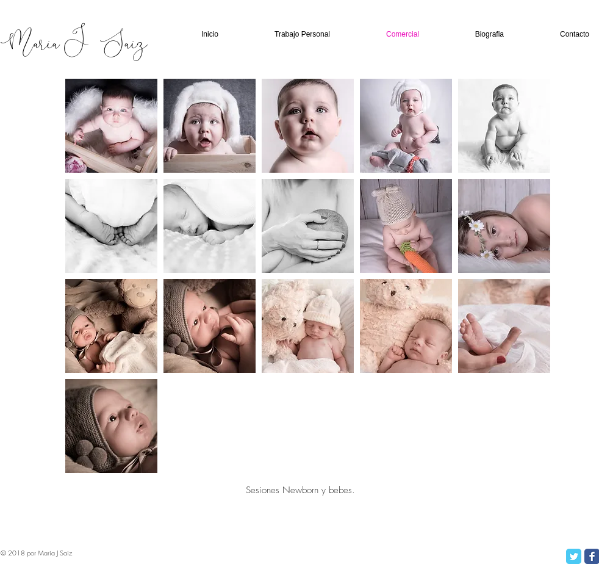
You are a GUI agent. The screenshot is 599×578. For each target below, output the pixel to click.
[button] (111, 126)
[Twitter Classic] (573, 556)
